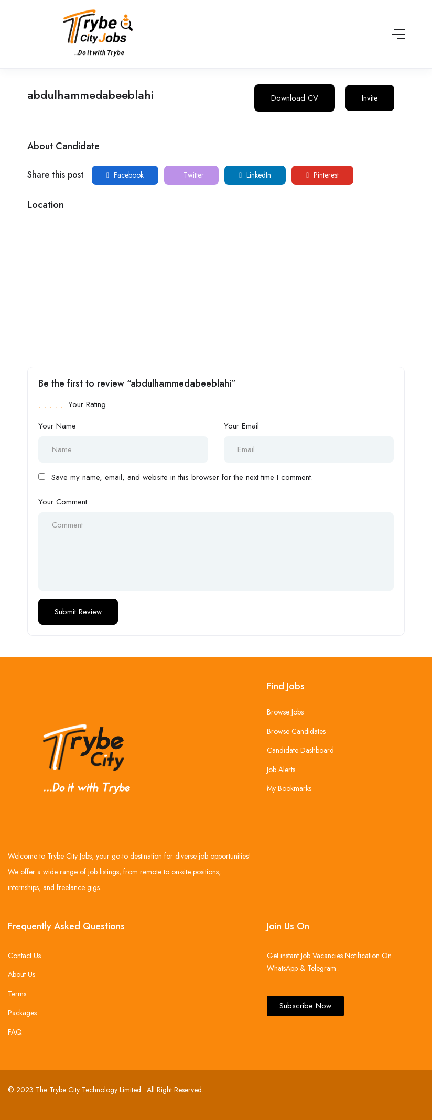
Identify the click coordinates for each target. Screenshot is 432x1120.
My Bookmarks (289, 788)
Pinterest (322, 175)
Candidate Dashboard (300, 750)
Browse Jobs (285, 712)
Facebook (125, 175)
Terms (17, 994)
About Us (21, 974)
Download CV (294, 98)
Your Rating (87, 404)
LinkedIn (255, 175)
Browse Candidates (296, 731)
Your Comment (62, 502)
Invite (370, 98)
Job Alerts (281, 769)
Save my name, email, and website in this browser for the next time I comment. (182, 477)
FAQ (15, 1032)
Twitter (192, 175)
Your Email (241, 426)
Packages (22, 1012)
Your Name (57, 426)
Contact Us (24, 955)
